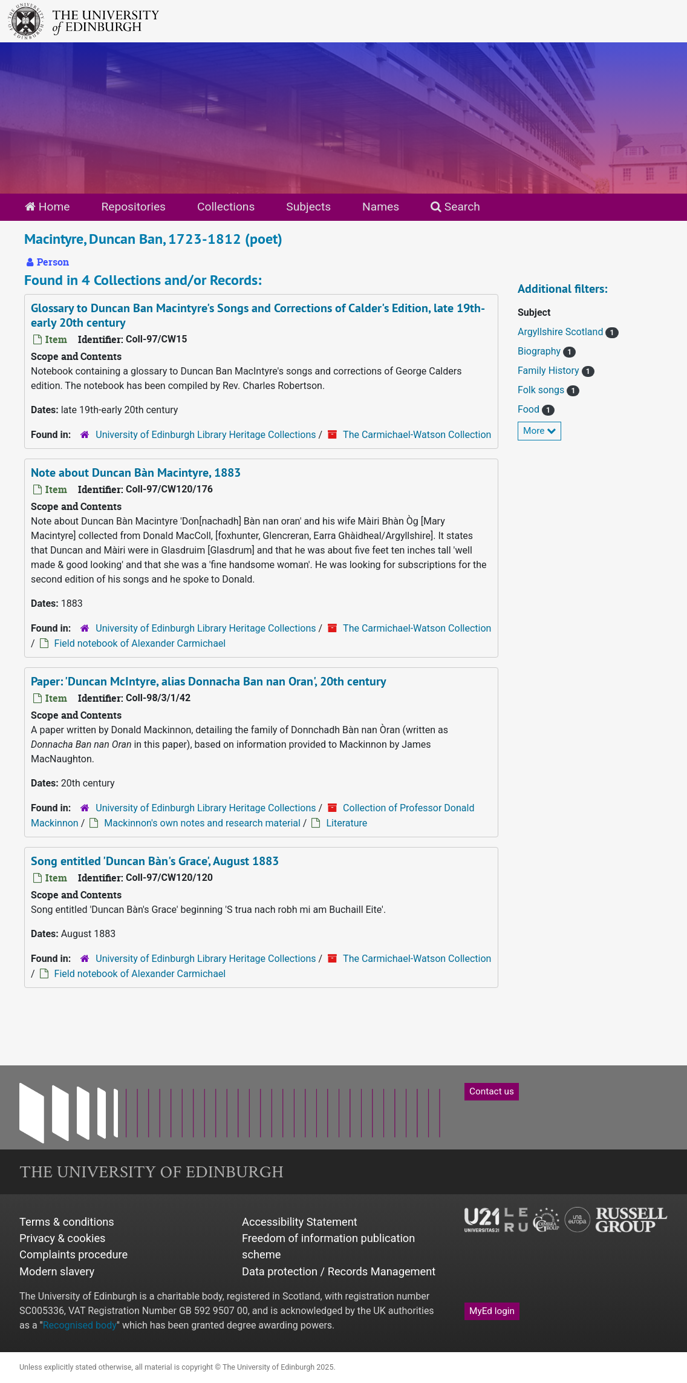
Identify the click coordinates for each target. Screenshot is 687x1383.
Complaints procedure (73, 1254)
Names (380, 207)
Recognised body (80, 1325)
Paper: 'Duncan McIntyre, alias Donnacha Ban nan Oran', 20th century (208, 681)
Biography (540, 351)
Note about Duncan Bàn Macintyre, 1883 (136, 472)
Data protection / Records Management (338, 1271)
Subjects (308, 207)
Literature (346, 823)
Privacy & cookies (62, 1238)
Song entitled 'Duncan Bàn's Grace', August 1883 (155, 861)
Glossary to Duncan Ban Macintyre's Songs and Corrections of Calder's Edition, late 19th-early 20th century (258, 315)
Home (47, 207)
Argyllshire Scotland (561, 332)
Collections (226, 207)
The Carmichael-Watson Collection (417, 434)
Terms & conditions (66, 1221)
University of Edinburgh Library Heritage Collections (206, 434)
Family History (550, 370)
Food (530, 409)
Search (455, 207)
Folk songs (542, 390)
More (539, 430)
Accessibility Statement (299, 1221)
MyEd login (492, 1311)
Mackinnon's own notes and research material (202, 823)
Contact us (491, 1091)
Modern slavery (56, 1271)
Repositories (133, 207)
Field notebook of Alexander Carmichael (140, 643)
